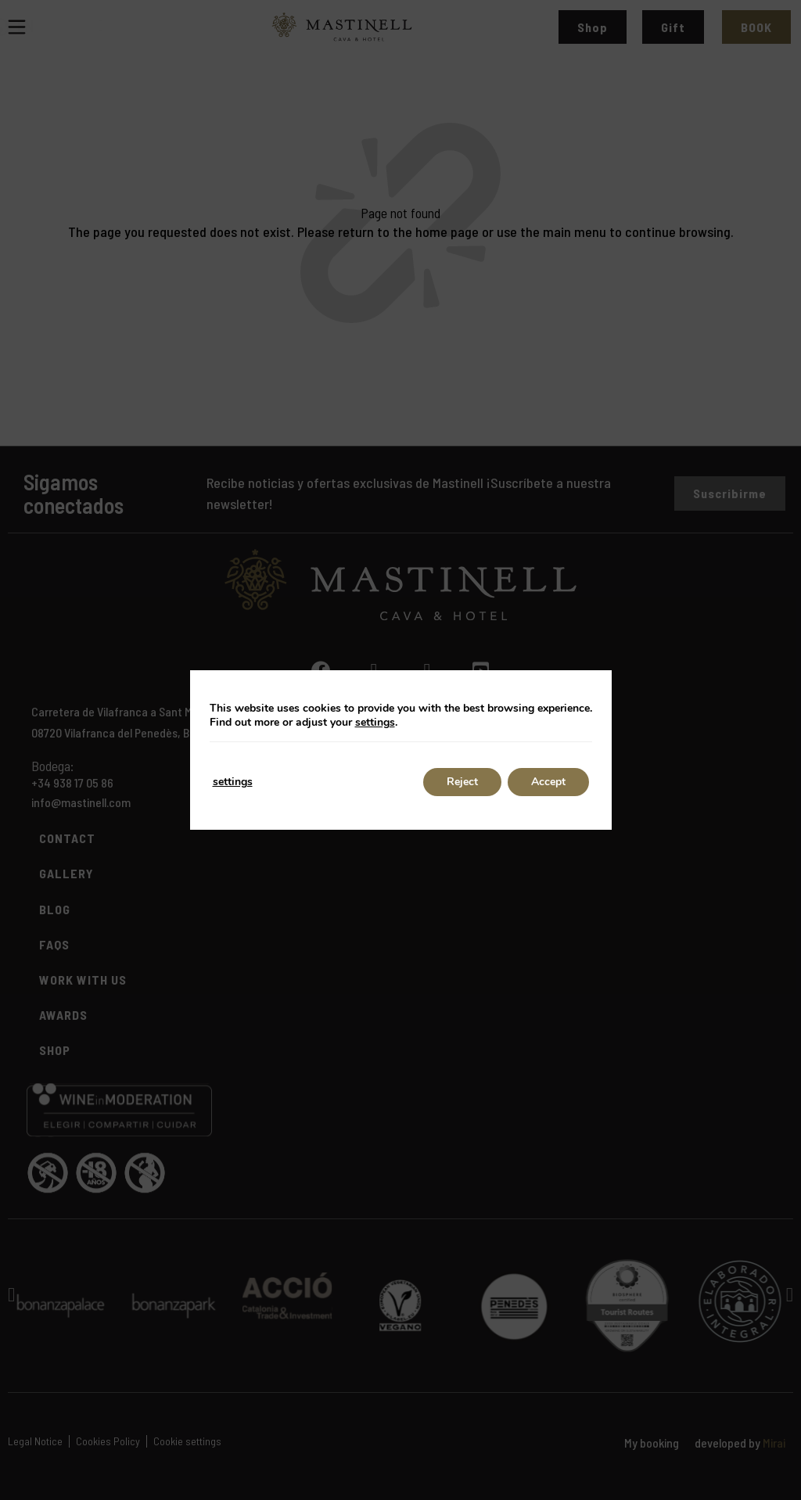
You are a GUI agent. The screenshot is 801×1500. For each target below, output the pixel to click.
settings (375, 723)
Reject (462, 781)
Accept (548, 781)
